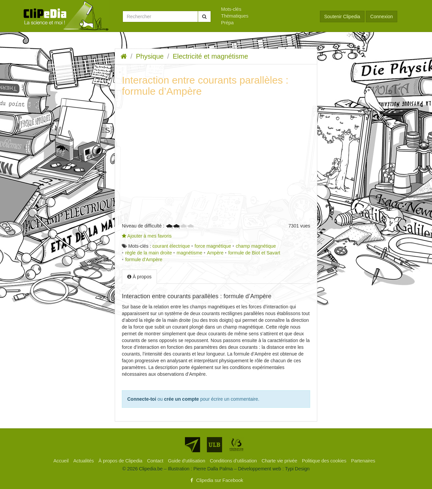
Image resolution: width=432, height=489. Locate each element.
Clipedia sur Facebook (216, 480)
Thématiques (234, 16)
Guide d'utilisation (187, 460)
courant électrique (171, 246)
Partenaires (363, 460)
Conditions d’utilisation (234, 460)
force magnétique (213, 246)
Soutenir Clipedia (342, 16)
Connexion (381, 16)
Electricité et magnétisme (210, 56)
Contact (156, 460)
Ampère (215, 252)
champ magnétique (256, 246)
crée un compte (181, 399)
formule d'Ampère (143, 259)
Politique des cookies (325, 460)
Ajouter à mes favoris (147, 236)
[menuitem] (265, 9)
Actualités (84, 460)
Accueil (61, 460)
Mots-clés (231, 9)
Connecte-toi (141, 399)
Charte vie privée (280, 460)
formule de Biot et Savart (254, 252)
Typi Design (297, 468)
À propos (139, 276)
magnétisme (189, 252)
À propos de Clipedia (121, 460)
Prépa (227, 22)
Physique (150, 56)
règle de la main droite (148, 252)
